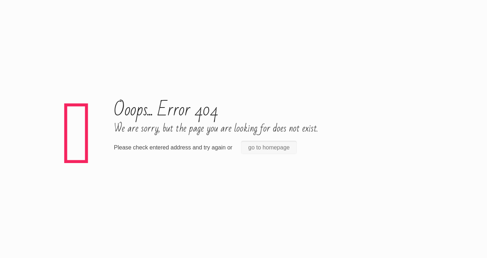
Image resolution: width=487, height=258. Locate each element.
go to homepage (269, 135)
